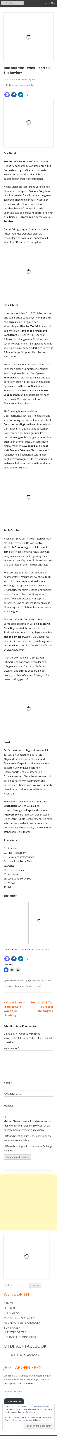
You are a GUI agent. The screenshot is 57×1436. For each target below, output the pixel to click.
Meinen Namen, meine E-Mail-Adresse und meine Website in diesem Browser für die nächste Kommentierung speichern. (28, 1126)
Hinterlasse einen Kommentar (20, 85)
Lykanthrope (9, 79)
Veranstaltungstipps (20, 1337)
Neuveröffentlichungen (22, 1322)
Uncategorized (15, 1332)
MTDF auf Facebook (25, 1346)
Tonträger (8, 986)
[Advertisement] (28, 1202)
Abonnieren (14, 1401)
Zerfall (38, 986)
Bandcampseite (40, 949)
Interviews (12, 1313)
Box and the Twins (25, 986)
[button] (7, 94)
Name (8, 1082)
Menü (51, 3)
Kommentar (11, 1048)
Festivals (10, 1308)
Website (8, 1105)
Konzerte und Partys (19, 1318)
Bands (48, 980)
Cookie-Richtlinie (33, 1420)
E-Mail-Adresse (13, 1094)
